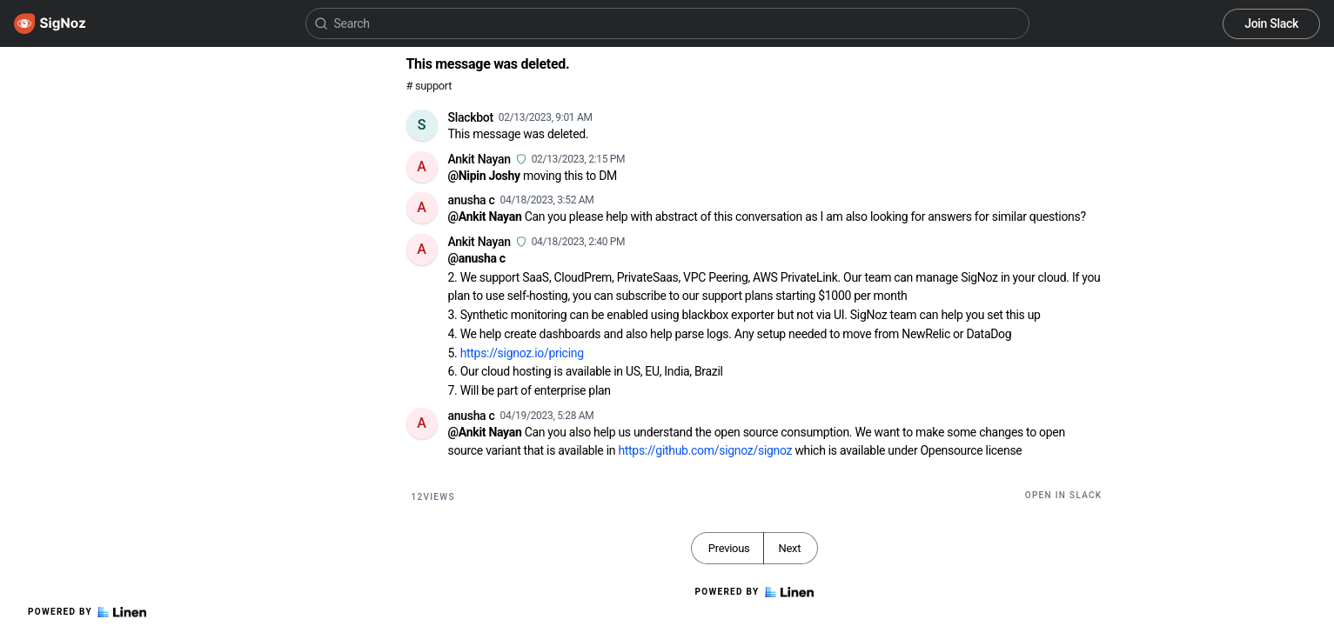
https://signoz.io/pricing (522, 353)
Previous (729, 548)
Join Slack (1271, 23)
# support (429, 85)
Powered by (87, 612)
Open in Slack (1064, 495)
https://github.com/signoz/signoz (705, 450)
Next (789, 548)
